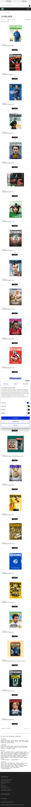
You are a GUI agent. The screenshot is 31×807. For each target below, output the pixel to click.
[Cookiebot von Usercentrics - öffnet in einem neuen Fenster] (25, 381)
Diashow (27, 19)
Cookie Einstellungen (5, 788)
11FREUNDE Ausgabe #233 (8, 573)
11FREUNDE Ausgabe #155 (8, 250)
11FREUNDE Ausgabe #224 (8, 543)
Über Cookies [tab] (25, 383)
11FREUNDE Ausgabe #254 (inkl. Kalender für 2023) (13, 661)
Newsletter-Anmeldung (6, 782)
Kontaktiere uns (20, 804)
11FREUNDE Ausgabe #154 (8, 221)
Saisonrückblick (24, 1)
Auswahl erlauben (15, 421)
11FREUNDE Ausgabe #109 (8, 104)
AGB (1, 784)
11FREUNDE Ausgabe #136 (8, 162)
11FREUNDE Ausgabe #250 (8, 632)
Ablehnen (15, 425)
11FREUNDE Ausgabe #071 (8, 74)
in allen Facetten (8, 1)
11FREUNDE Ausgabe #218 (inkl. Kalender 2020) (12, 456)
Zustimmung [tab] (5, 383)
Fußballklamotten (8, 0)
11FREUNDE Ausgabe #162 (8, 280)
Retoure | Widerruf (5, 781)
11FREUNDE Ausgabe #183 (8, 338)
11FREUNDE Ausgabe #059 (8, 45)
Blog (2, 804)
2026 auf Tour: (24, 0)
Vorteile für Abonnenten (6, 780)
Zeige (9, 19)
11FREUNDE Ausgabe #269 (8, 719)
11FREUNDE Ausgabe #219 (8, 485)
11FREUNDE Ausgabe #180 (8, 309)
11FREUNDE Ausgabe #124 (8, 133)
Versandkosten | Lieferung (7, 779)
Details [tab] (15, 383)
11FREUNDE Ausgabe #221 (8, 514)
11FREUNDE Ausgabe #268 (8, 690)
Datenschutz (3, 785)
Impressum (3, 783)
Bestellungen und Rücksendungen (10, 804)
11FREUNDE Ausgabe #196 (8, 367)
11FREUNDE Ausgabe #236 (8, 602)
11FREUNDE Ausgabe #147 (8, 191)
